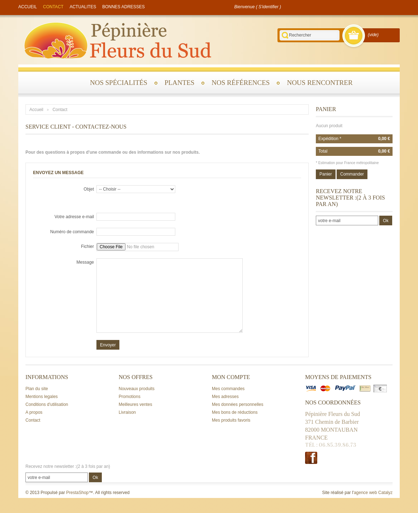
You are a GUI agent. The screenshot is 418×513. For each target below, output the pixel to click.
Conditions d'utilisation (46, 404)
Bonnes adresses (123, 6)
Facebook (311, 458)
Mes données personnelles (237, 404)
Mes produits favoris (231, 420)
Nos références (241, 82)
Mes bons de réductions (234, 412)
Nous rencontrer (319, 82)
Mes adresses (225, 396)
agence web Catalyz (373, 492)
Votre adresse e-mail (74, 216)
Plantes (179, 82)
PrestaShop (77, 492)
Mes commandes (228, 388)
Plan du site (36, 388)
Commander (352, 174)
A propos (33, 412)
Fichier (87, 246)
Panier (326, 109)
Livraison (127, 412)
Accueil (36, 109)
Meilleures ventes (135, 404)
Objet (89, 189)
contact (53, 6)
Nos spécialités (118, 82)
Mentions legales (41, 396)
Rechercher (285, 35)
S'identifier (268, 6)
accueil (27, 6)
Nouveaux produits (137, 388)
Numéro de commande (72, 231)
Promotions (130, 396)
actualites (83, 6)
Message (85, 262)
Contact (32, 420)
